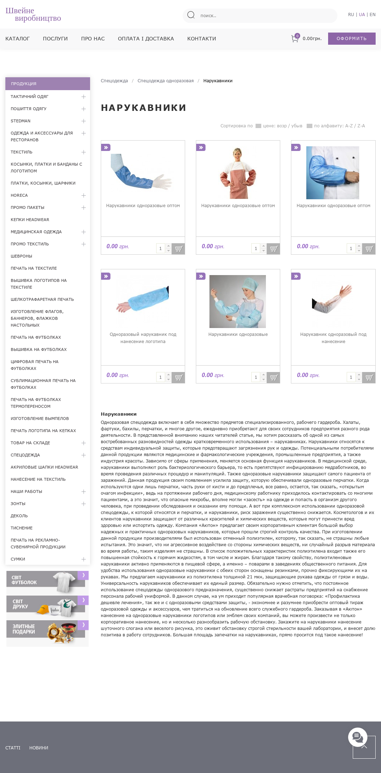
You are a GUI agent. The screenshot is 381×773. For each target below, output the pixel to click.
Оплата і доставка (146, 38)
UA (362, 14)
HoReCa (19, 195)
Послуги (55, 38)
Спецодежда (25, 454)
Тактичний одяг (29, 96)
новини (38, 747)
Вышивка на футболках (39, 349)
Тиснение (22, 527)
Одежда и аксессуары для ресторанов (42, 136)
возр (282, 125)
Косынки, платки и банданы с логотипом (46, 167)
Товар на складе (30, 442)
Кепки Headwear (30, 219)
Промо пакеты (27, 207)
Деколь (19, 515)
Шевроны (21, 256)
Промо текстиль (30, 243)
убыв (296, 125)
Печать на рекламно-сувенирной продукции (38, 543)
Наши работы (26, 491)
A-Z (349, 125)
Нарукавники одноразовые (238, 334)
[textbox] (160, 248)
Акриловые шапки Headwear (44, 467)
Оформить (352, 38)
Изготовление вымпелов (40, 418)
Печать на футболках (36, 337)
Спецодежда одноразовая (166, 80)
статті (12, 747)
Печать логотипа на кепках (43, 430)
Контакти (201, 38)
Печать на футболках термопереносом (36, 402)
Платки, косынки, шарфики (43, 183)
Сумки (18, 559)
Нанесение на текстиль (38, 479)
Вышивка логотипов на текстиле (39, 283)
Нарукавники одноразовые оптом (143, 205)
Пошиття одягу (28, 108)
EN (373, 14)
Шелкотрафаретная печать (42, 299)
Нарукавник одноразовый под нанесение (333, 338)
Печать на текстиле (34, 268)
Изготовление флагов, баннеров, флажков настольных (37, 318)
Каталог (17, 38)
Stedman (20, 120)
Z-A (361, 125)
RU (351, 14)
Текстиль (21, 152)
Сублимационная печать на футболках (43, 384)
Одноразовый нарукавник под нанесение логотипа (143, 338)
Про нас (93, 38)
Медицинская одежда (36, 231)
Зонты (18, 503)
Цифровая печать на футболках (35, 365)
